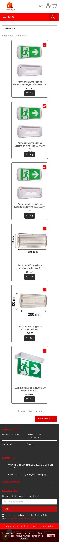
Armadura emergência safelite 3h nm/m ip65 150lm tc (29, 207)
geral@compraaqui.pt (36, 474)
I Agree (51, 536)
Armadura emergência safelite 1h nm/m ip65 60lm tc (29, 83)
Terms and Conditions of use (21, 518)
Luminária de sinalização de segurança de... (30, 389)
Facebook (4, 451)
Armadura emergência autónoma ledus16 (30, 267)
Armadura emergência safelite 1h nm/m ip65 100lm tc (29, 146)
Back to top (46, 418)
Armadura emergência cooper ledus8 (30, 328)
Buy (29, 93)
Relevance (29, 29)
